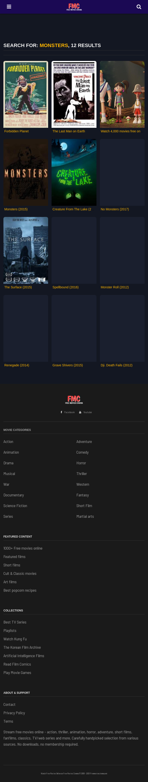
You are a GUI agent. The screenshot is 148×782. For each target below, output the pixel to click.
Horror (81, 462)
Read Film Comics (17, 663)
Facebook (68, 412)
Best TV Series (14, 621)
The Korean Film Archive (22, 647)
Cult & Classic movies (19, 573)
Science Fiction (15, 505)
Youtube (85, 412)
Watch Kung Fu (15, 638)
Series (8, 516)
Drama (8, 462)
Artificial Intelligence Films (23, 655)
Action (8, 441)
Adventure (84, 441)
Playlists (9, 630)
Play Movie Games (17, 672)
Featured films (14, 556)
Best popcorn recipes (19, 590)
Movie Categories (17, 430)
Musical (9, 473)
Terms (8, 721)
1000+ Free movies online (22, 548)
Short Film (84, 505)
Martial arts (85, 516)
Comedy (82, 452)
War (6, 484)
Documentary (13, 494)
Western (82, 484)
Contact (9, 704)
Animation (11, 452)
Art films (10, 581)
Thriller (81, 473)
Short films (11, 564)
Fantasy (82, 494)
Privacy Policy (14, 712)
